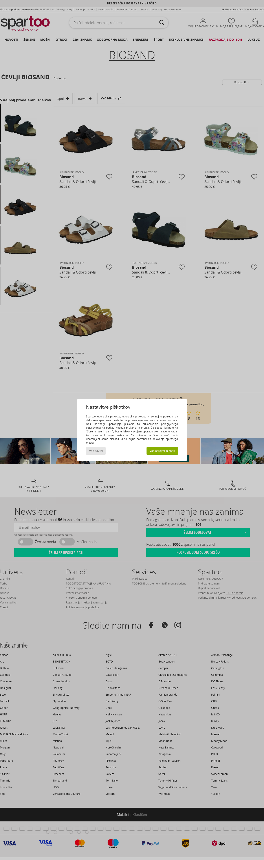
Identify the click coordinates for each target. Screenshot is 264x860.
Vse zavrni (96, 450)
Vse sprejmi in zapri (162, 450)
